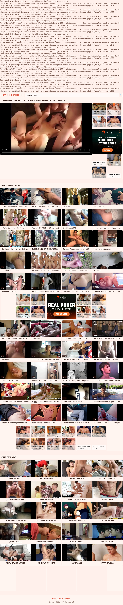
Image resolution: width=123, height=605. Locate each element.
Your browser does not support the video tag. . (46, 129)
